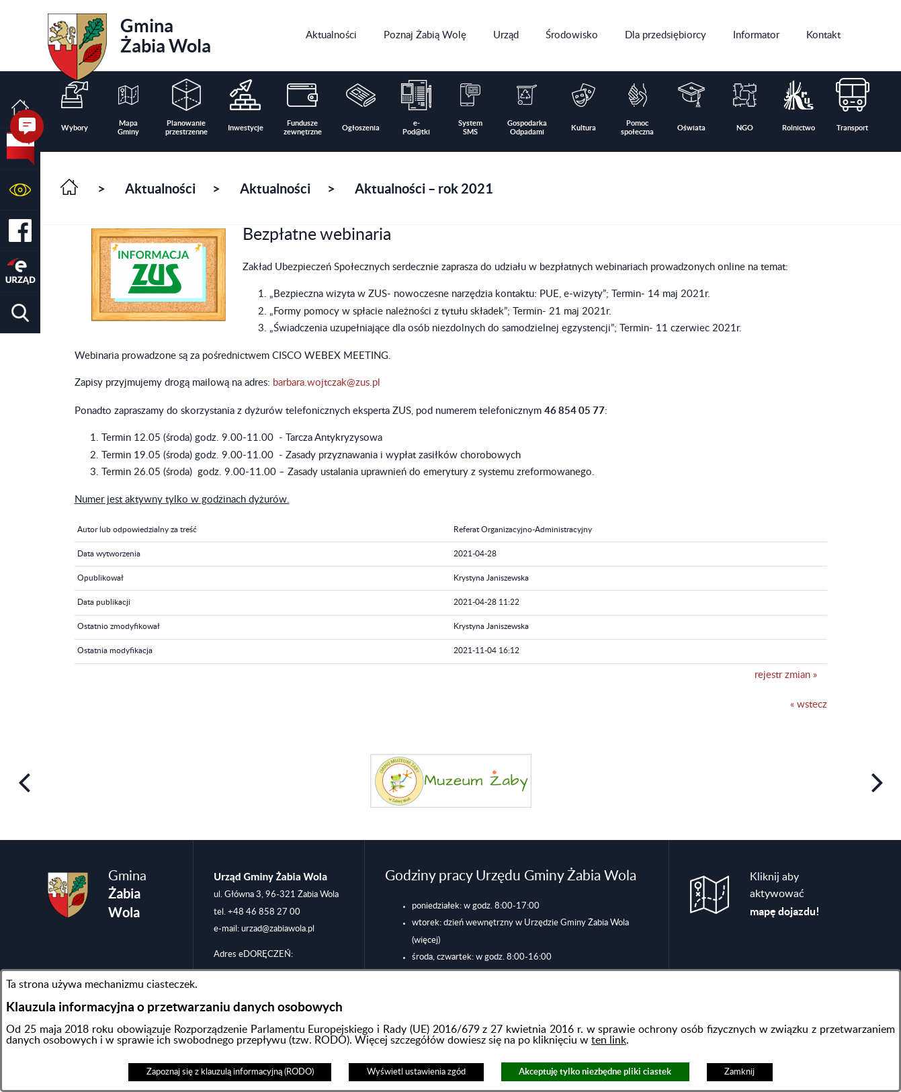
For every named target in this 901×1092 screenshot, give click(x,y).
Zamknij (739, 1072)
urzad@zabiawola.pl (277, 929)
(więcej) (426, 940)
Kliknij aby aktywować (785, 894)
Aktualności (160, 188)
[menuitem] (331, 35)
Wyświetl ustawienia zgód (416, 1072)
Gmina (129, 42)
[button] (20, 189)
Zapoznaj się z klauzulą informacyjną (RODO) (230, 1072)
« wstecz (808, 705)
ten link (608, 1040)
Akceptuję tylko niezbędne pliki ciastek (595, 1071)
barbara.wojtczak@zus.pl (326, 383)
